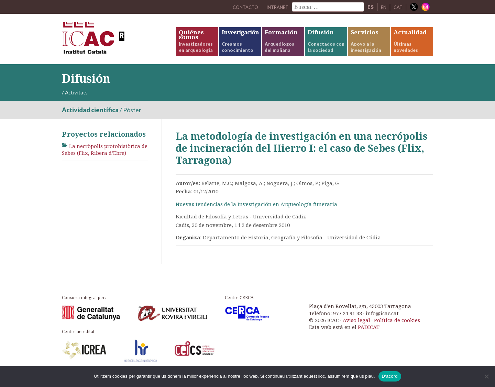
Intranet (273, 7)
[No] (486, 376)
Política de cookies (397, 328)
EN (381, 7)
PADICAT (369, 335)
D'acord (390, 376)
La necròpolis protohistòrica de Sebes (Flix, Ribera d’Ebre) (104, 158)
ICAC (113, 43)
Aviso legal (356, 328)
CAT (398, 7)
